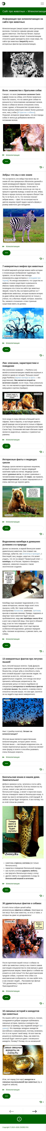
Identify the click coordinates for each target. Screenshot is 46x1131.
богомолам (18, 611)
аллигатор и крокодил (31, 554)
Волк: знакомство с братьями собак (21, 90)
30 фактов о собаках (26, 112)
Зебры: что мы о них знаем (17, 175)
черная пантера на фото (25, 378)
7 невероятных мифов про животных (22, 266)
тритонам (37, 611)
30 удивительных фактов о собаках (21, 903)
